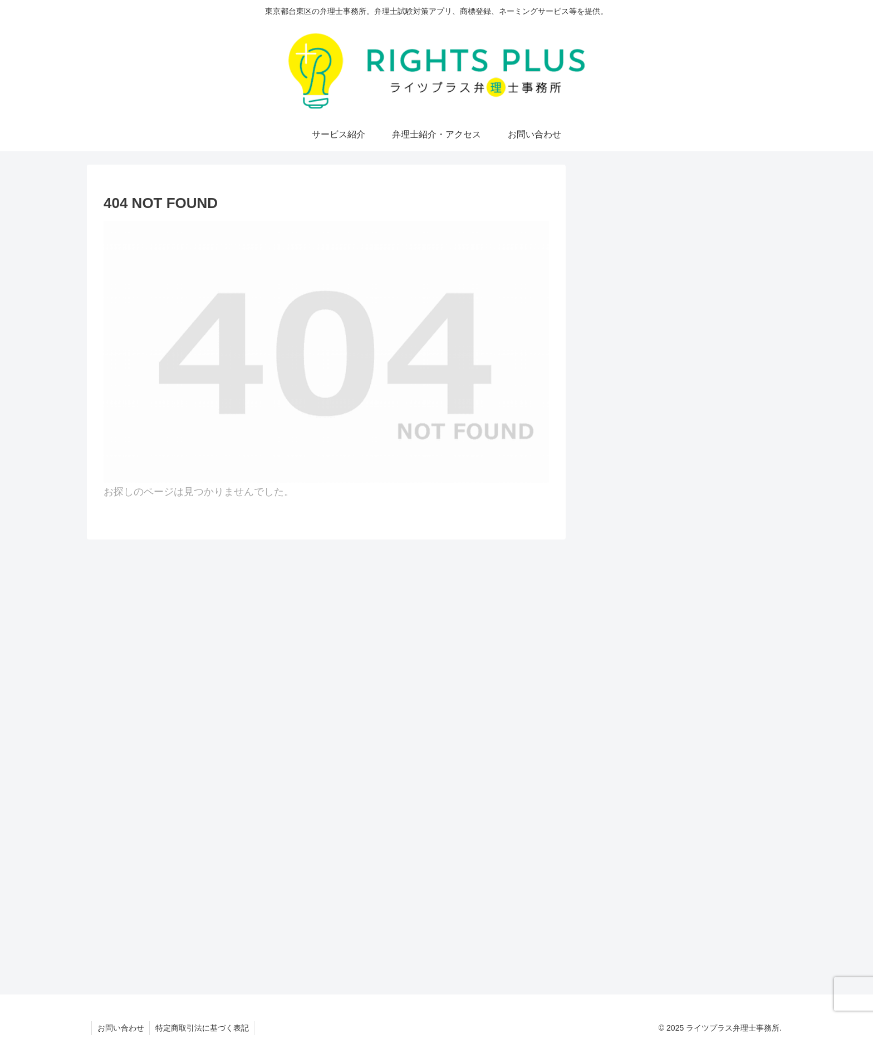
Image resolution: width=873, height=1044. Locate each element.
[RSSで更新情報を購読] (732, 354)
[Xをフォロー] (630, 354)
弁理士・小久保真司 (681, 208)
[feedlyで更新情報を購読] (681, 354)
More (736, 260)
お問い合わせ (120, 1027)
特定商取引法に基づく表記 (202, 1027)
